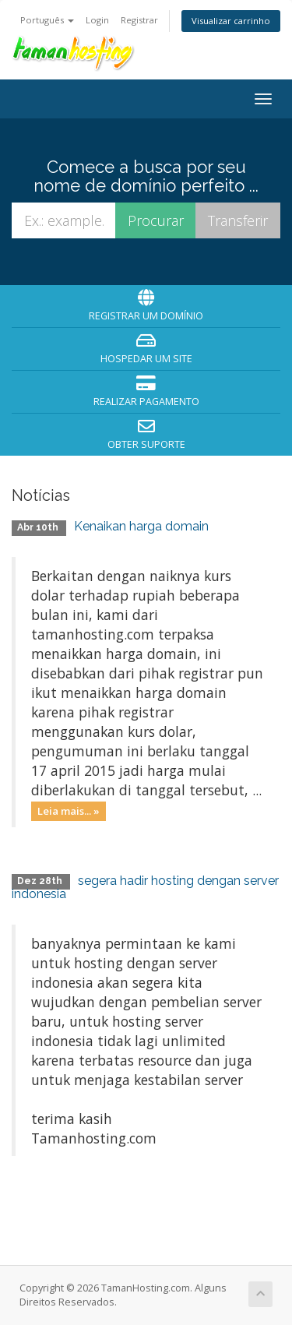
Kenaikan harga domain (141, 526)
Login (97, 20)
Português (47, 20)
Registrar (139, 20)
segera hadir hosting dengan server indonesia (145, 887)
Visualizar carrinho (231, 20)
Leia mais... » (68, 811)
